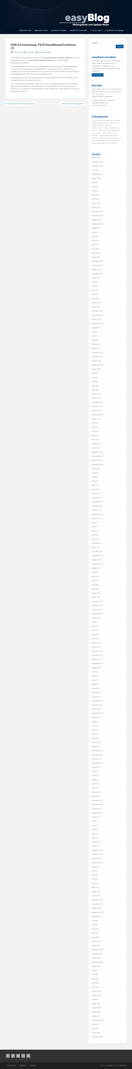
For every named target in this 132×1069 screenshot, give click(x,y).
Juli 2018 (94, 473)
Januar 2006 (96, 1004)
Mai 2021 (95, 340)
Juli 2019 (94, 423)
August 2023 (96, 228)
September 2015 (97, 614)
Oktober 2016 (96, 560)
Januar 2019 (96, 448)
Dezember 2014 (97, 651)
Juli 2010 (94, 871)
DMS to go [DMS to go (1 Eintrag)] (106, 128)
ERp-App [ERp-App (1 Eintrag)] (108, 130)
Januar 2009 (96, 945)
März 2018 (95, 489)
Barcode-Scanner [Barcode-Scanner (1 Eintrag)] (116, 123)
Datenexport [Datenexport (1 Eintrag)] (108, 125)
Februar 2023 (96, 253)
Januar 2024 (96, 207)
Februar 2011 (96, 842)
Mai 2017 (95, 531)
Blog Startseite (25, 30)
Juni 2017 (95, 527)
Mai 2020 (95, 381)
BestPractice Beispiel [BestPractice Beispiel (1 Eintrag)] (97, 125)
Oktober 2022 (96, 269)
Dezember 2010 (97, 850)
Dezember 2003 (97, 1037)
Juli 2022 (94, 282)
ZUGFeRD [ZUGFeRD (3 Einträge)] (115, 143)
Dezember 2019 (97, 402)
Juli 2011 (94, 821)
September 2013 (97, 713)
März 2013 (95, 738)
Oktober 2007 (96, 995)
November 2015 (97, 605)
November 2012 (97, 755)
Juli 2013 (94, 722)
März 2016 (95, 589)
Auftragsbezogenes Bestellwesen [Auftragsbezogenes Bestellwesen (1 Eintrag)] (101, 123)
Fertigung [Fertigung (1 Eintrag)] (98, 133)
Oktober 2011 (96, 809)
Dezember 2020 (97, 352)
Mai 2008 (95, 979)
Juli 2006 (94, 999)
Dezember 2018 (97, 452)
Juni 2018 (95, 477)
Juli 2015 (94, 622)
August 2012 (96, 767)
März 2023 (95, 249)
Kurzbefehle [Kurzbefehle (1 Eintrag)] (95, 138)
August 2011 (96, 817)
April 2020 (95, 386)
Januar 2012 (96, 796)
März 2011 (95, 838)
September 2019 (97, 415)
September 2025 (97, 166)
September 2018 (97, 464)
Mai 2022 (95, 290)
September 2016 (97, 564)
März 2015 (95, 639)
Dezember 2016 (97, 552)
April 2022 (95, 294)
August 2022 (96, 278)
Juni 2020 (95, 377)
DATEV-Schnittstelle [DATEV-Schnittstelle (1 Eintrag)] (97, 128)
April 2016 (95, 585)
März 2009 (95, 937)
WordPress (123, 1065)
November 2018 (97, 456)
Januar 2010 (96, 896)
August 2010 (96, 867)
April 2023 (95, 245)
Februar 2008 (96, 991)
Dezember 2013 (97, 701)
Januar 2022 (96, 307)
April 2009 (95, 933)
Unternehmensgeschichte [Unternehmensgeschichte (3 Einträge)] (112, 140)
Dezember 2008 (97, 950)
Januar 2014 (96, 697)
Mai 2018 (95, 481)
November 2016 (97, 556)
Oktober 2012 (96, 759)
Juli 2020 (94, 373)
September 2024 (97, 174)
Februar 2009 (96, 941)
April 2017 (95, 535)
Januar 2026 (96, 158)
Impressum (23, 1065)
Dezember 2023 (97, 211)
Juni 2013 (95, 726)
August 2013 (96, 717)
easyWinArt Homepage (114, 30)
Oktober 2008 (96, 958)
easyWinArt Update (58, 30)
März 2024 (95, 199)
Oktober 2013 (96, 709)
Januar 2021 (96, 348)
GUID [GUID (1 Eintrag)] (115, 133)
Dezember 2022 (97, 261)
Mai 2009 (95, 929)
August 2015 (96, 618)
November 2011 (97, 804)
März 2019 (95, 440)
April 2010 (95, 883)
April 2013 (95, 734)
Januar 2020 (96, 398)
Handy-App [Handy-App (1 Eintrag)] (95, 135)
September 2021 (97, 323)
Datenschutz (11, 1065)
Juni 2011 (95, 825)
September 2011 (97, 813)
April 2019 (95, 435)
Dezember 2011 (97, 800)
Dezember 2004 (97, 1020)
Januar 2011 (96, 846)
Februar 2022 (96, 303)
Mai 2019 (95, 431)
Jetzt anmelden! (97, 75)
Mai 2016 (95, 581)
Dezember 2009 (97, 900)
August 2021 (96, 328)
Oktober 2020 (96, 361)
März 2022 (95, 299)
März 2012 (95, 788)
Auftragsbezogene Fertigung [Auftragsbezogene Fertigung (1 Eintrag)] (112, 120)
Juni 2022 (95, 286)
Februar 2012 (96, 792)
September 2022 (97, 274)
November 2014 (97, 655)
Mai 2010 (95, 879)
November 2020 (97, 357)
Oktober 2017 (96, 510)
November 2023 (97, 216)
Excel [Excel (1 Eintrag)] (93, 133)
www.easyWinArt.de (106, 97)
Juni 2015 (95, 626)
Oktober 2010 (96, 858)
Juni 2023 (95, 236)
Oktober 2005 (96, 1008)
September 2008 (97, 962)
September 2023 (97, 224)
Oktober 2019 (96, 411)
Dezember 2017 (97, 502)
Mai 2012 (95, 780)
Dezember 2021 (97, 311)
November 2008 (97, 954)
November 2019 (97, 406)
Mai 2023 (95, 240)
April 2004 (95, 1028)
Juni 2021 (95, 336)
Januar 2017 (96, 547)
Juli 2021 (94, 332)
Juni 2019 (95, 427)
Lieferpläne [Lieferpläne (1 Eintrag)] (103, 138)
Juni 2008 (95, 975)
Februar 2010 (96, 892)
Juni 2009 (95, 925)
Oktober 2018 (96, 460)
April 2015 (95, 634)
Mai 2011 (95, 829)
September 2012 (97, 763)
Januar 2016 (96, 597)
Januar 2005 (96, 1016)
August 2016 (96, 568)
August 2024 (96, 178)
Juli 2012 (94, 771)
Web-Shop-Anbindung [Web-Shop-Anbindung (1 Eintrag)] (98, 143)
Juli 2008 (94, 970)
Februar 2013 (96, 742)
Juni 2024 (95, 187)
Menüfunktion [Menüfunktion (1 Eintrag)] (111, 138)
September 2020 (97, 365)
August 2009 (96, 916)
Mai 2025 (95, 170)
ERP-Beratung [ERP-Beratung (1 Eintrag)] (115, 130)
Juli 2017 (94, 522)
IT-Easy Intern (96, 30)
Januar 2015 (96, 647)
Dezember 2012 (97, 751)
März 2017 (95, 539)
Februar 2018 (96, 493)
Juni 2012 (95, 775)
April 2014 (95, 684)
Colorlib (109, 1065)
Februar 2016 (96, 593)
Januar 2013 (96, 746)
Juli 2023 (94, 232)
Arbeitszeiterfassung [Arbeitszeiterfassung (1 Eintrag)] (97, 120)
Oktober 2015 (96, 610)
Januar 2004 (96, 1033)
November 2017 (97, 506)
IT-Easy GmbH (29, 52)
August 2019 (96, 419)
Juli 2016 (94, 572)
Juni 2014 (95, 676)
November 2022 (97, 265)
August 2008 (96, 966)
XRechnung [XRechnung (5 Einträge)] (108, 143)
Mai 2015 (95, 630)
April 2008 (95, 983)
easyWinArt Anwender (78, 30)
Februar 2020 (96, 394)
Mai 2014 (95, 680)
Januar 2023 (96, 257)
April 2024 (95, 195)
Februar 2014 (96, 693)
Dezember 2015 (97, 601)
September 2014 (97, 663)
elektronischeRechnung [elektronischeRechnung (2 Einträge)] (98, 130)
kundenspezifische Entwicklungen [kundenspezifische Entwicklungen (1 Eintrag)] (108, 135)
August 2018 (96, 469)
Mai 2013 (95, 730)
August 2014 (96, 668)
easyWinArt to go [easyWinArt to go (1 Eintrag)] (114, 128)
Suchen (94, 43)
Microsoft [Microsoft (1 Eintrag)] (119, 138)
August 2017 (96, 518)
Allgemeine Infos (41, 30)
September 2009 (97, 912)
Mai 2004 (95, 1024)
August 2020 (96, 369)
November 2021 (97, 315)
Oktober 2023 (96, 220)
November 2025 (97, 162)
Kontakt (33, 1065)
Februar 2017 (96, 543)
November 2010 (97, 854)
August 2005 (96, 1012)
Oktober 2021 (96, 319)
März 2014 (95, 688)
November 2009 (97, 904)
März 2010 (95, 887)
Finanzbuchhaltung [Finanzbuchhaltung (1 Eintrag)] (107, 133)
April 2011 (95, 834)
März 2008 (95, 987)
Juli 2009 (94, 921)
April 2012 (95, 784)
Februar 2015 (96, 643)
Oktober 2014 (96, 659)
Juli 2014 (94, 672)
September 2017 (97, 514)
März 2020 (95, 390)
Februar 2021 (96, 344)
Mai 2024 (95, 191)
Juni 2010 (95, 875)
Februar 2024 (96, 203)
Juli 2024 (94, 182)
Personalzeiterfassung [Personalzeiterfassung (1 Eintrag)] (98, 140)
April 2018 (95, 485)
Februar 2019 (96, 444)
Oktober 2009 (96, 908)
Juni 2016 (95, 576)
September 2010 (97, 863)
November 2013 (97, 705)
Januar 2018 (96, 498)
